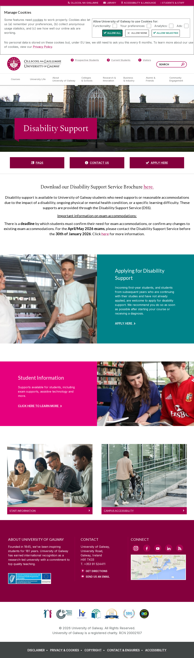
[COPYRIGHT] (95, 650)
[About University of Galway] (64, 79)
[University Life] (38, 79)
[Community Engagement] (176, 79)
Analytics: (160, 26)
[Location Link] (158, 578)
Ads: (180, 26)
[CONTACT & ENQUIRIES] (125, 650)
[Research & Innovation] (110, 79)
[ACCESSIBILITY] (156, 650)
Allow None (139, 33)
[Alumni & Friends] (155, 79)
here (105, 234)
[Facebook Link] (146, 548)
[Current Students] (118, 61)
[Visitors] (144, 61)
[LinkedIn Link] (168, 548)
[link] (48, 613)
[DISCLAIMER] (38, 650)
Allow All (114, 33)
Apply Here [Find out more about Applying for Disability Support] (123, 323)
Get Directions (96, 571)
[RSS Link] (179, 548)
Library (111, 2)
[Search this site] (183, 64)
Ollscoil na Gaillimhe (84, 2)
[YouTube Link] (157, 548)
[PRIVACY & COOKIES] (67, 650)
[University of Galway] (34, 63)
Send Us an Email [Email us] (98, 576)
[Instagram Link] (135, 548)
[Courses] (17, 79)
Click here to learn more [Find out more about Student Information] (38, 406)
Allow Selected (167, 33)
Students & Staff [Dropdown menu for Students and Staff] (173, 2)
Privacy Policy (42, 47)
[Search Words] (171, 64)
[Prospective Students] (84, 61)
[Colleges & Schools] (89, 79)
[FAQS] (37, 162)
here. (149, 187)
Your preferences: (132, 26)
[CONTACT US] (97, 162)
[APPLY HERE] (157, 162)
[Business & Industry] (132, 79)
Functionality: (102, 26)
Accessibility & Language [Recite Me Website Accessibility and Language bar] (138, 2)
